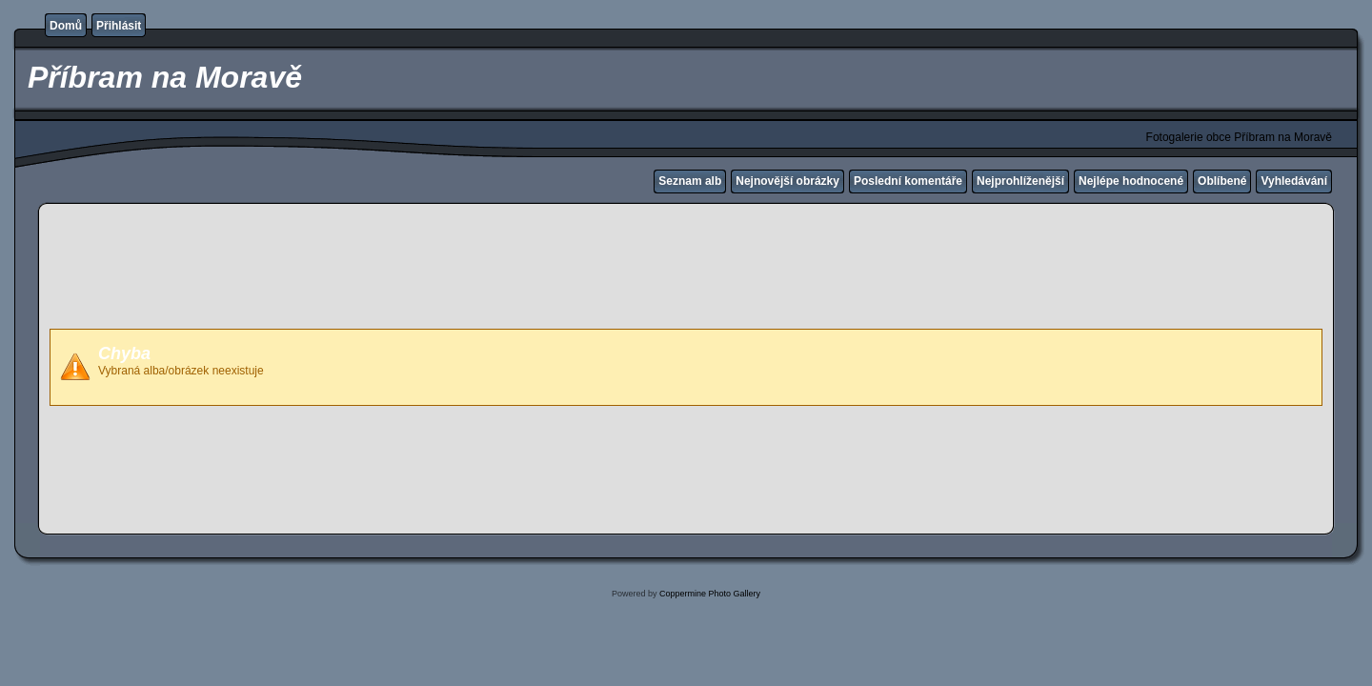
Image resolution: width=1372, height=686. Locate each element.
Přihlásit (118, 25)
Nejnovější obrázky (787, 181)
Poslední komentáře (908, 181)
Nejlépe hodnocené (1131, 181)
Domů (66, 25)
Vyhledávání (1294, 181)
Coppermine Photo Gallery (709, 593)
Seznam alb (689, 181)
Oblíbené (1222, 181)
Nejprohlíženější (1020, 181)
